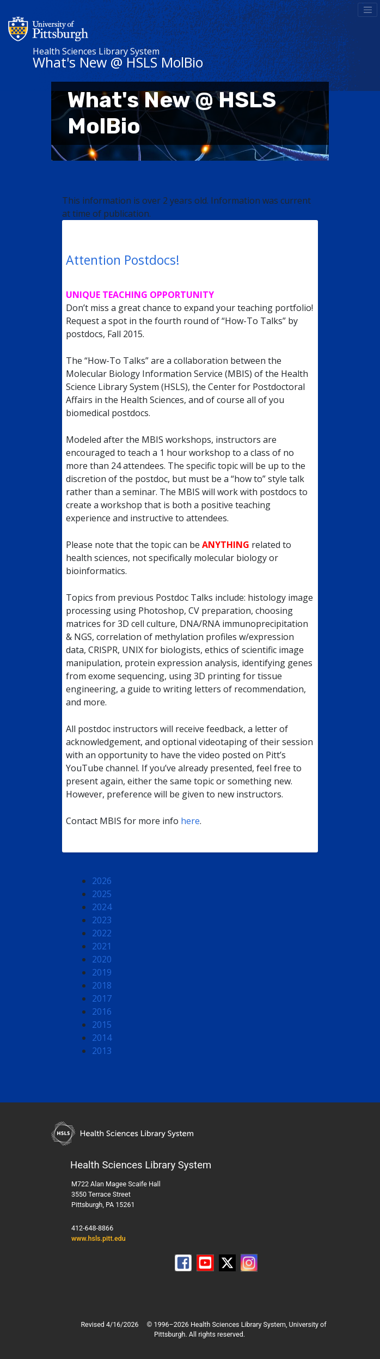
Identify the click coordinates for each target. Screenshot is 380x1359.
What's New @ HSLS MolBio (118, 62)
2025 (102, 894)
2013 (102, 1051)
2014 (102, 1038)
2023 (102, 920)
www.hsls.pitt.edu (98, 1238)
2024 (102, 907)
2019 (102, 972)
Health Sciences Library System (96, 51)
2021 (102, 946)
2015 (102, 1025)
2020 (102, 959)
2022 (102, 933)
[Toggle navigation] (367, 10)
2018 (102, 985)
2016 (102, 1011)
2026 (102, 881)
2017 (102, 998)
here (190, 821)
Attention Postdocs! (123, 260)
